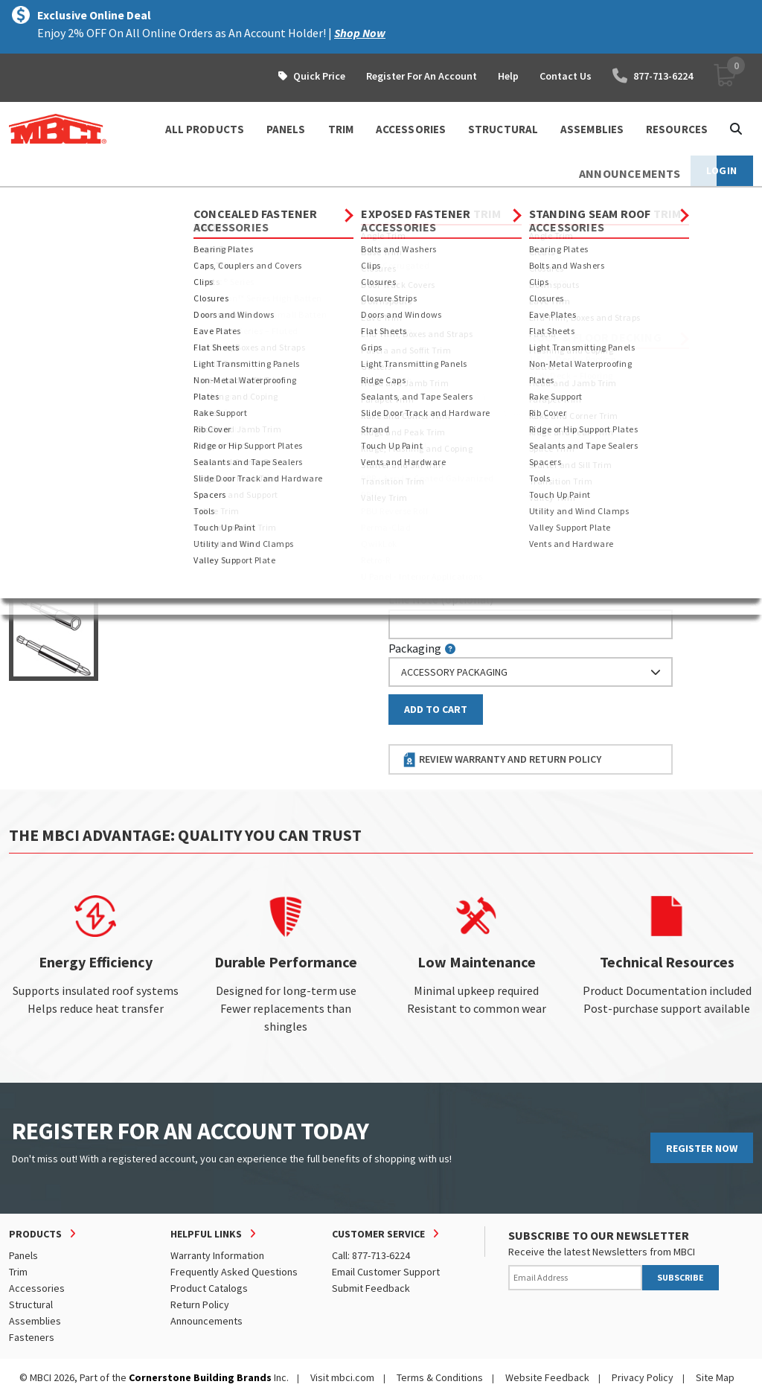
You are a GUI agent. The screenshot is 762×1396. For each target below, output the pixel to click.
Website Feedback (547, 1377)
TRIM (340, 129)
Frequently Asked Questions (234, 1271)
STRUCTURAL (503, 129)
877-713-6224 (652, 75)
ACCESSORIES (411, 129)
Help (508, 76)
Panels (23, 1255)
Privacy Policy (642, 1377)
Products (73, 201)
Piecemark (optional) (450, 331)
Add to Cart (435, 709)
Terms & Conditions (440, 1377)
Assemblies (35, 1321)
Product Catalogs (209, 1288)
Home (22, 201)
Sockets (201, 201)
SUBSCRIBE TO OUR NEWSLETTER (598, 1235)
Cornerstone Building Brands (200, 1377)
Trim (18, 1271)
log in (474, 412)
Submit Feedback (371, 1288)
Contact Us (566, 76)
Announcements (206, 1321)
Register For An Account (421, 76)
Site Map (715, 1377)
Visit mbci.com (342, 1377)
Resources (677, 129)
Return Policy (199, 1304)
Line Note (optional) (440, 599)
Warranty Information (217, 1255)
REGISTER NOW (701, 1148)
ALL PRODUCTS (204, 129)
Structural (31, 1304)
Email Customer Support (386, 1271)
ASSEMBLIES (592, 129)
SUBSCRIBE (680, 1277)
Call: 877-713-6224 (371, 1255)
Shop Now (359, 32)
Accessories (37, 1288)
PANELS (286, 129)
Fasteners (138, 201)
